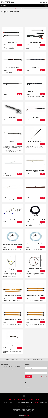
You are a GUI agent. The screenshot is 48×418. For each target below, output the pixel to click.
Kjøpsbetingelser (17, 399)
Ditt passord (27, 371)
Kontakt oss (39, 359)
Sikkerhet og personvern (27, 399)
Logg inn (34, 359)
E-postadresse (28, 366)
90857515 (35, 402)
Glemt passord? (44, 376)
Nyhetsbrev (37, 399)
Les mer (28, 411)
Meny (3, 5)
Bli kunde (13, 359)
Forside (2, 8)
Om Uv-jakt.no (27, 359)
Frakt (10, 399)
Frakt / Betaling (19, 359)
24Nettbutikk (26, 415)
